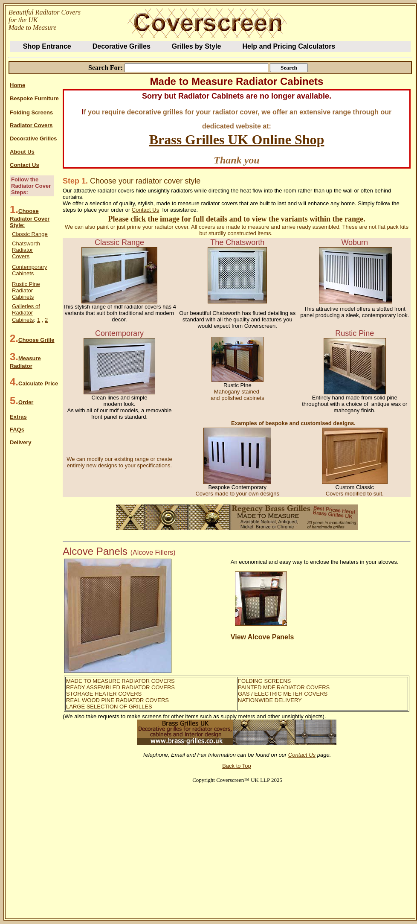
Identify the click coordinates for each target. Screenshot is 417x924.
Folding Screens (31, 112)
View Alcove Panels (262, 637)
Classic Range (30, 234)
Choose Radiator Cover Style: (29, 218)
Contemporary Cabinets (29, 270)
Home (17, 85)
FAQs (17, 429)
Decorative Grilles (33, 138)
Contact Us (24, 165)
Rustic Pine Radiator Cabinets (26, 290)
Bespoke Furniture (34, 98)
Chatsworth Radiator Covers (26, 249)
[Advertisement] (153, 845)
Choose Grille (36, 340)
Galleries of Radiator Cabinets (26, 313)
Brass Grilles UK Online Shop (236, 139)
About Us (22, 152)
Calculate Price (38, 383)
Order (25, 402)
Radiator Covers (31, 125)
